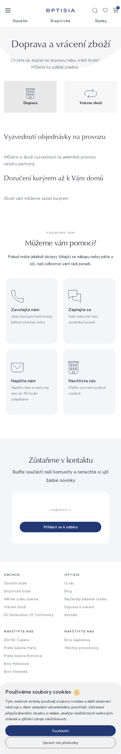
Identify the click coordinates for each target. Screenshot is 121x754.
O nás (69, 583)
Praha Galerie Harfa (20, 648)
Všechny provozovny (81, 648)
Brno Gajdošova (77, 640)
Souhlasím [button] (60, 730)
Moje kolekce (105, 10)
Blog (68, 591)
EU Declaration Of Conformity (29, 615)
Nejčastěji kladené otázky (85, 599)
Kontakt (71, 615)
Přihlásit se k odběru (61, 527)
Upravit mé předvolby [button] (60, 742)
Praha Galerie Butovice (23, 656)
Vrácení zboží (15, 607)
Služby (101, 21)
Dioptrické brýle (17, 591)
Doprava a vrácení (79, 607)
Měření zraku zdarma (21, 599)
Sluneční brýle (15, 583)
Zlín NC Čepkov (16, 640)
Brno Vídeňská (15, 671)
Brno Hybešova (16, 663)
